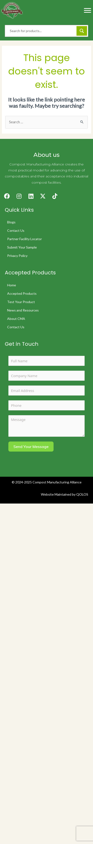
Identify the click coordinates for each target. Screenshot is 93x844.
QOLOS (82, 494)
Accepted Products (22, 293)
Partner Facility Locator (24, 239)
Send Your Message (31, 446)
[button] (7, 196)
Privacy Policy (17, 256)
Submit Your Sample (22, 247)
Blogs (11, 222)
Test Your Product (21, 302)
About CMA (16, 319)
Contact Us (15, 230)
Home (11, 285)
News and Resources (23, 310)
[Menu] (87, 10)
